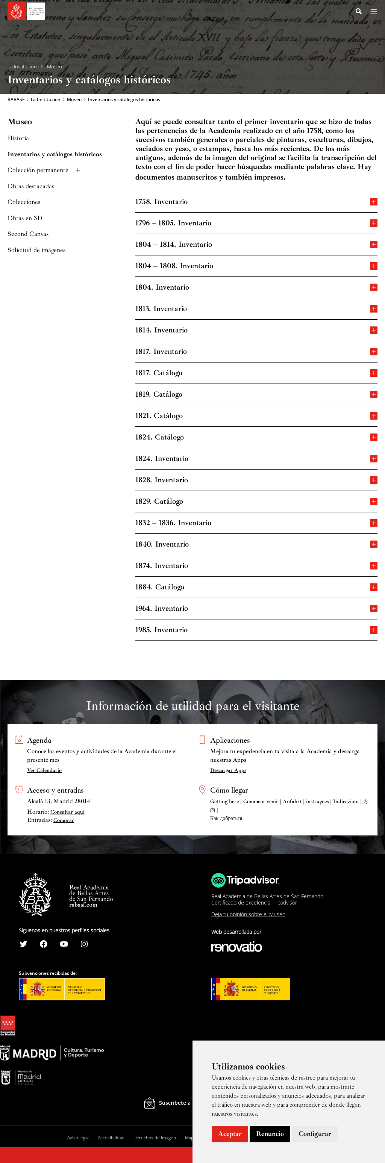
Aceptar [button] (230, 1134)
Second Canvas (28, 235)
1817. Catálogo (256, 373)
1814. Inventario (256, 330)
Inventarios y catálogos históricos (55, 155)
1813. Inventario (256, 309)
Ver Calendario (44, 770)
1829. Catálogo (256, 501)
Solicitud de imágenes (36, 250)
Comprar (63, 820)
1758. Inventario (256, 202)
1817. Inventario (256, 351)
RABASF (16, 100)
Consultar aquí (67, 812)
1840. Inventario (256, 544)
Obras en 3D (25, 218)
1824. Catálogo (256, 437)
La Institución (22, 66)
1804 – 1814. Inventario (256, 244)
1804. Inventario (256, 287)
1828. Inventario (256, 480)
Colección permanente (45, 171)
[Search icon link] (359, 12)
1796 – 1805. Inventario (256, 223)
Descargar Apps (228, 770)
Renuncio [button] (270, 1134)
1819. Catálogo (256, 394)
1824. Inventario (256, 459)
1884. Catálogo (256, 587)
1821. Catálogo (256, 416)
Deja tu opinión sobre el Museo (248, 914)
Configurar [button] (315, 1134)
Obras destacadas (31, 186)
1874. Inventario (256, 566)
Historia (18, 139)
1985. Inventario (256, 630)
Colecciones (24, 203)
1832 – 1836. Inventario (256, 523)
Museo (54, 66)
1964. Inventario (256, 608)
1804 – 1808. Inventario (256, 266)
